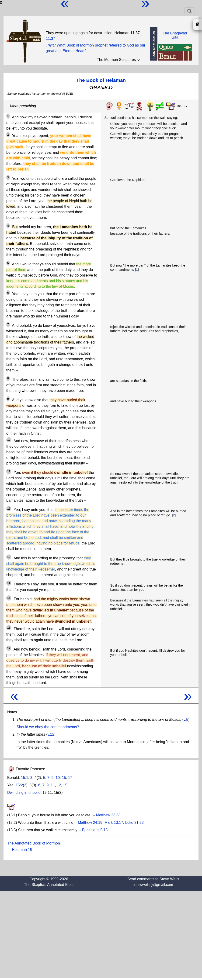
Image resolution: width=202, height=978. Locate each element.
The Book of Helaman (101, 80)
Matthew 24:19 (90, 822)
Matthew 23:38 (108, 815)
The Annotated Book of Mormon (33, 843)
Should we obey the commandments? (48, 727)
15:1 (24, 778)
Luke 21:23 (134, 822)
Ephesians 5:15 (95, 830)
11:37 (50, 38)
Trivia (50, 45)
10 (58, 778)
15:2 (19, 785)
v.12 (51, 734)
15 (64, 778)
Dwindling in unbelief (24, 792)
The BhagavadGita (175, 35)
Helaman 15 (22, 850)
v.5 (186, 719)
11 (53, 785)
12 (59, 785)
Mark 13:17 (113, 822)
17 (70, 778)
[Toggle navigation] (189, 10)
